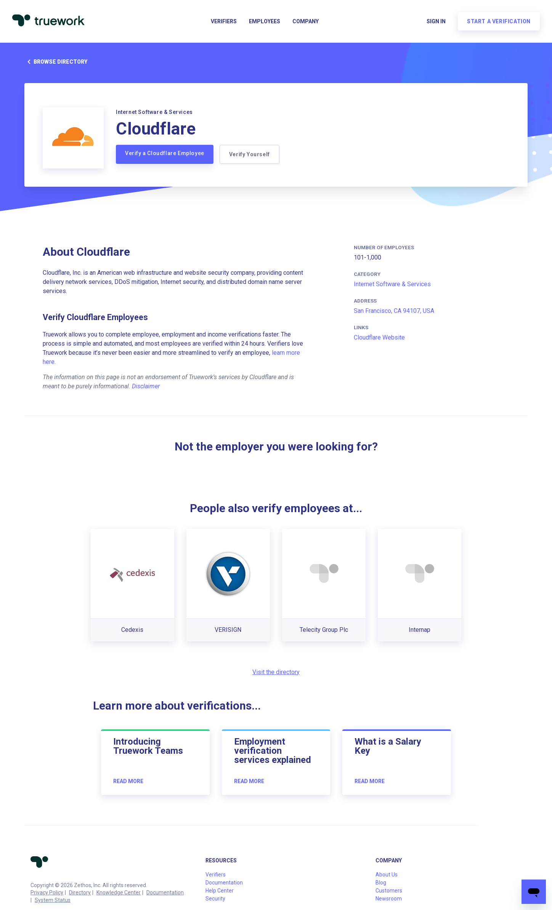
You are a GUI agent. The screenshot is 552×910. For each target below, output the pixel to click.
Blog (380, 883)
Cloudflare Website (379, 337)
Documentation (165, 892)
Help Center (219, 891)
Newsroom (388, 899)
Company (305, 21)
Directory (80, 892)
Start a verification (499, 21)
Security (215, 899)
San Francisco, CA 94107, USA (394, 310)
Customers (388, 891)
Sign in (436, 21)
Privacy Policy (46, 892)
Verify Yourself (249, 154)
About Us (386, 875)
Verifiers (224, 21)
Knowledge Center (118, 892)
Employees (264, 21)
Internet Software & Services (392, 284)
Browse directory (55, 62)
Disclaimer (146, 386)
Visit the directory (276, 672)
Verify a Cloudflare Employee (164, 153)
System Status (53, 900)
